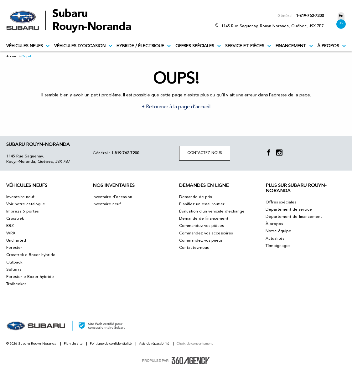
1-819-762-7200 (310, 16)
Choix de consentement (195, 344)
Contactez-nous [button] (204, 153)
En (341, 16)
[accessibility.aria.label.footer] (191, 360)
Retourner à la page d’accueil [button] (177, 107)
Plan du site (73, 344)
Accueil (12, 56)
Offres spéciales (198, 46)
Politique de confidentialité (111, 344)
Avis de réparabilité (154, 344)
